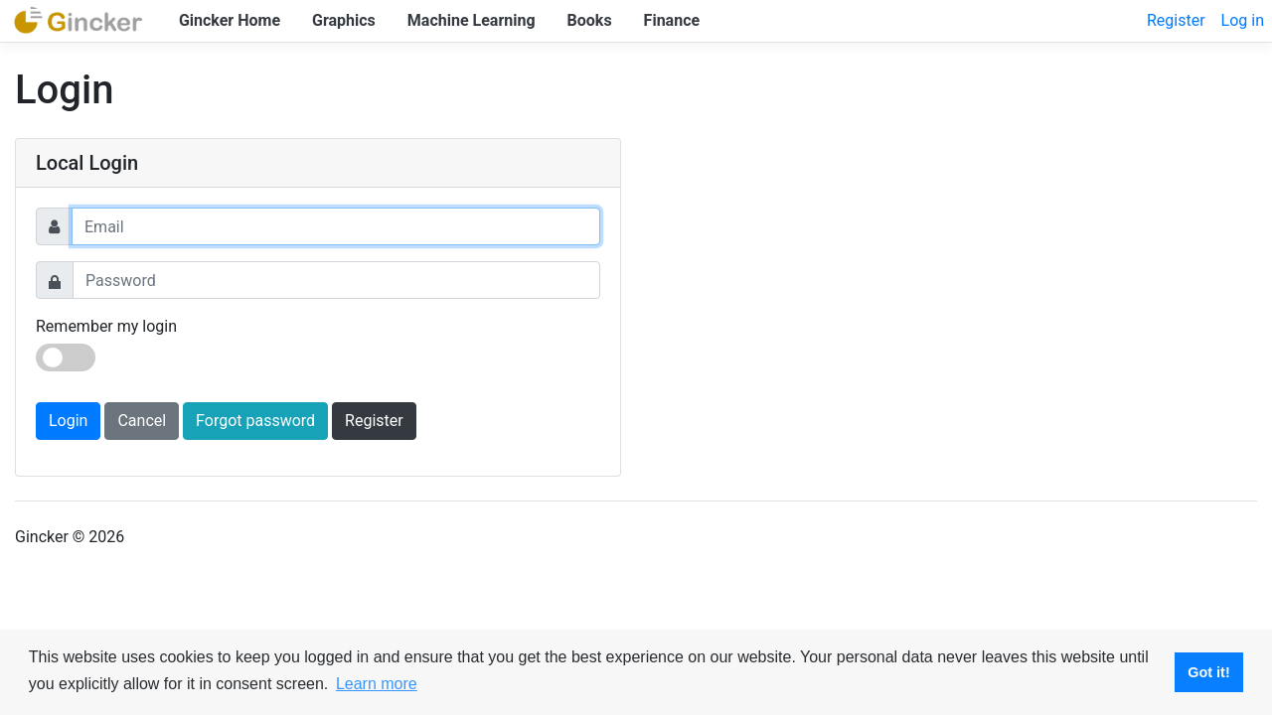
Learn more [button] (376, 683)
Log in (1242, 20)
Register (1176, 20)
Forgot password (255, 420)
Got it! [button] (1208, 672)
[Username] (336, 226)
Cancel (141, 420)
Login (68, 420)
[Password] (336, 280)
